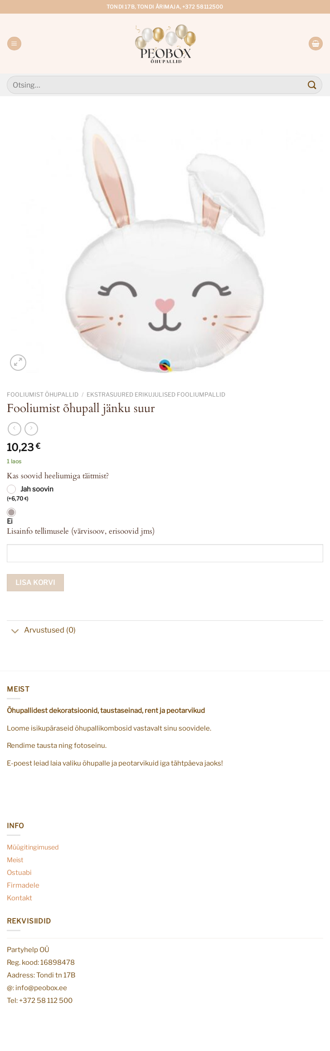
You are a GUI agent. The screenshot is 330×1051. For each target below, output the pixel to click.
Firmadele (23, 885)
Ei (10, 521)
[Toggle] (15, 632)
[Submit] (312, 84)
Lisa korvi (35, 582)
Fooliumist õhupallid (42, 394)
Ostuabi (19, 872)
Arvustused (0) (41, 631)
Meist (15, 860)
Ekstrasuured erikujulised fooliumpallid (156, 394)
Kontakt (19, 898)
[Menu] (14, 44)
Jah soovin (30, 494)
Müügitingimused (33, 847)
